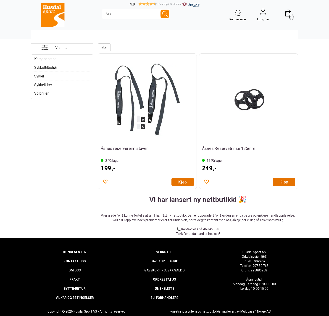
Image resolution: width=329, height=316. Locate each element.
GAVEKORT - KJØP (164, 261)
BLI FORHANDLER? (164, 298)
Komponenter (45, 59)
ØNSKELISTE (164, 288)
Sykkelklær (43, 85)
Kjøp (182, 182)
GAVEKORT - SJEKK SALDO (164, 270)
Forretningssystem (183, 311)
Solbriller (41, 93)
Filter (104, 47)
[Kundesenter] (238, 13)
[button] (165, 4)
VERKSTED (164, 252)
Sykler (39, 76)
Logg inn (263, 13)
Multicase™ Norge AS (255, 311)
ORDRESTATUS (164, 279)
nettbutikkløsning (214, 311)
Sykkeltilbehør (45, 67)
